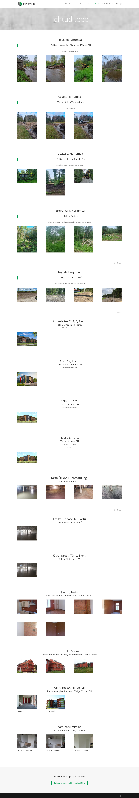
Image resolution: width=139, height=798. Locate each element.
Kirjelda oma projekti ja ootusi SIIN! (69, 783)
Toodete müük (85, 4)
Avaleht (64, 4)
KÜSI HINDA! (106, 4)
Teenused (72, 4)
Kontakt (115, 4)
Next (119, 263)
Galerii (97, 4)
